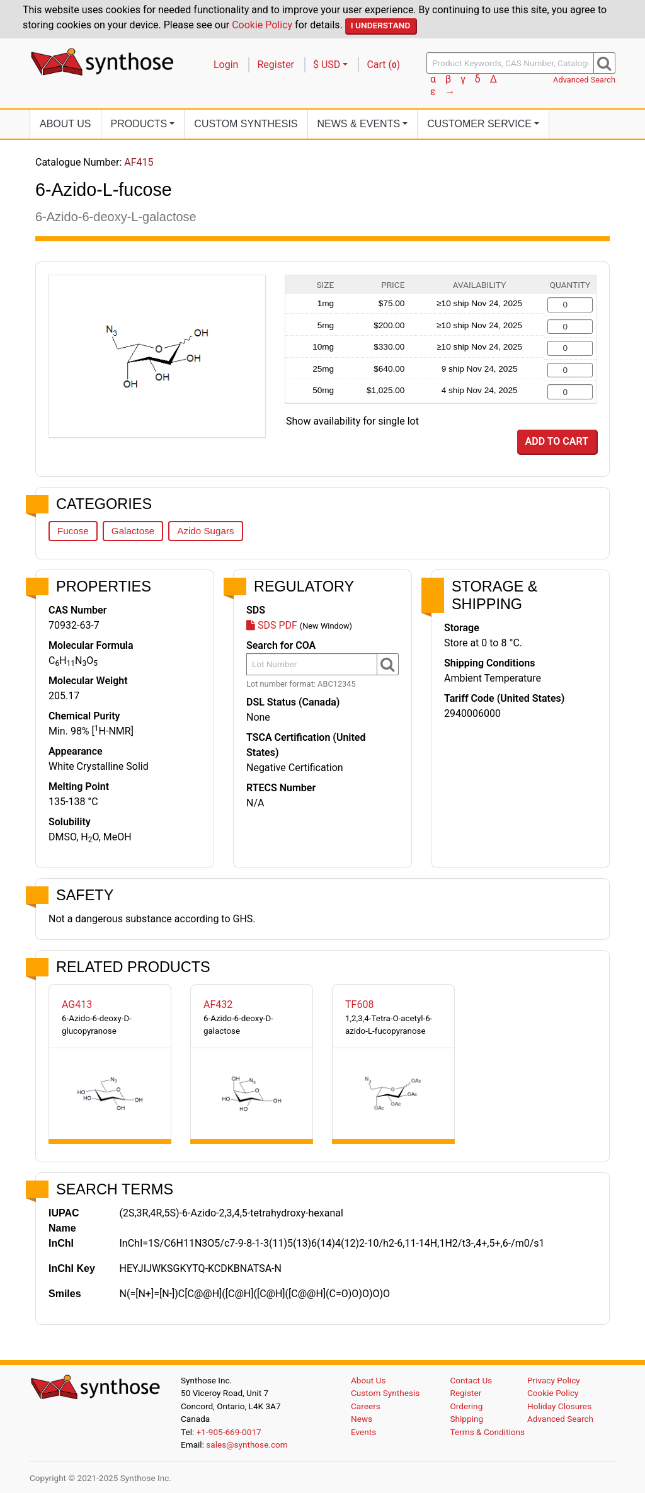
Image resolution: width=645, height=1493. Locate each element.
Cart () (383, 65)
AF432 (217, 1004)
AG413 (77, 1004)
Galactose (132, 530)
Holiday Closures (559, 1406)
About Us (65, 123)
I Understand (381, 25)
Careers (365, 1406)
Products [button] (139, 123)
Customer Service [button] (479, 123)
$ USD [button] (326, 65)
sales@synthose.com (246, 1444)
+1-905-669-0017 (229, 1432)
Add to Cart (556, 441)
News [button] (359, 123)
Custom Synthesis (245, 123)
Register (275, 65)
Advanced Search (584, 79)
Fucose (73, 530)
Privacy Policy (553, 1380)
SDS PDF (271, 625)
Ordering (466, 1406)
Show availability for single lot (352, 421)
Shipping (467, 1419)
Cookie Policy (262, 25)
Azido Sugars (205, 530)
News (361, 1419)
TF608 (359, 1004)
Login (226, 65)
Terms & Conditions (487, 1432)
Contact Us (471, 1380)
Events (363, 1432)
